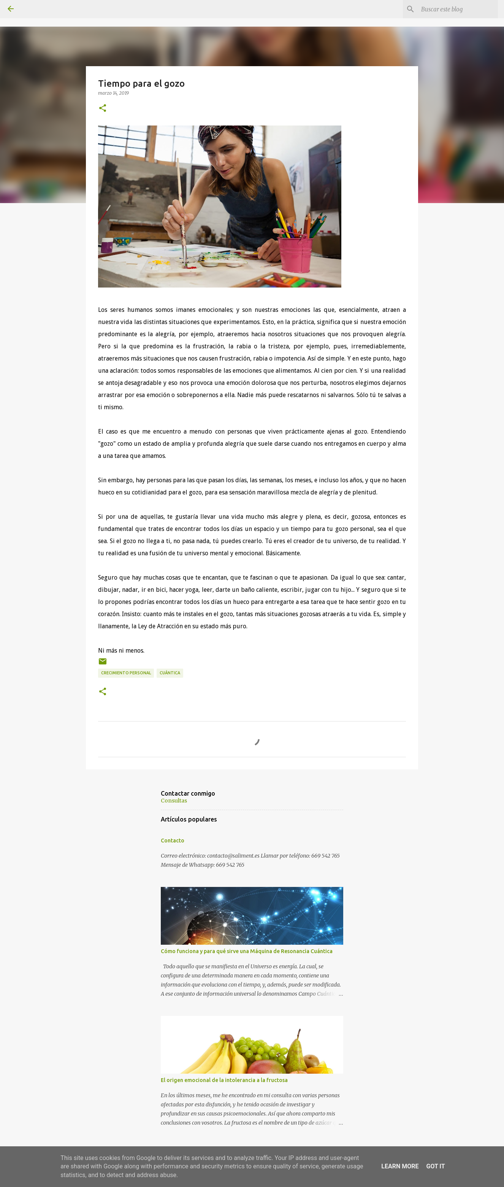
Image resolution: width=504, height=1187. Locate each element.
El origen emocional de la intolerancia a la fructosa (224, 1080)
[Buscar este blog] (458, 9)
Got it (435, 1166)
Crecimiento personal (126, 673)
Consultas (174, 800)
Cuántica (170, 673)
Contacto (172, 840)
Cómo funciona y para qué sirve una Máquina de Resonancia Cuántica (247, 951)
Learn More (399, 1166)
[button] (102, 108)
